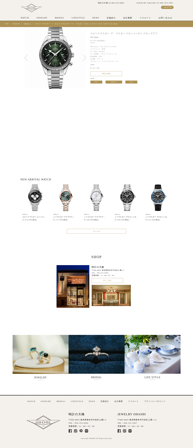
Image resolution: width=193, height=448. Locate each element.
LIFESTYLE (78, 18)
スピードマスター (43, 24)
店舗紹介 (111, 18)
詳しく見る (107, 282)
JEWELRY (42, 18)
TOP (7, 24)
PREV (96, 83)
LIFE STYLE (155, 357)
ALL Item (96, 232)
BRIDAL (59, 18)
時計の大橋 (104, 74)
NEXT (132, 83)
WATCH (25, 18)
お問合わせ (114, 83)
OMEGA (27, 24)
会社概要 (127, 18)
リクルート (145, 18)
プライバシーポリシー (155, 400)
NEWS (95, 18)
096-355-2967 (130, 422)
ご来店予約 (167, 7)
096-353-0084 (102, 274)
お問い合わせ (165, 18)
